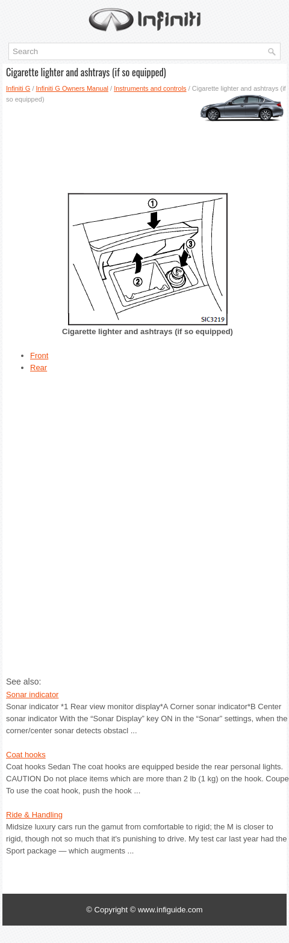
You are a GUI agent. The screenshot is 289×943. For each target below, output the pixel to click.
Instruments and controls (150, 88)
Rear (38, 367)
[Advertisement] (144, 144)
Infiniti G (18, 88)
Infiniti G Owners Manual (72, 88)
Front (39, 355)
